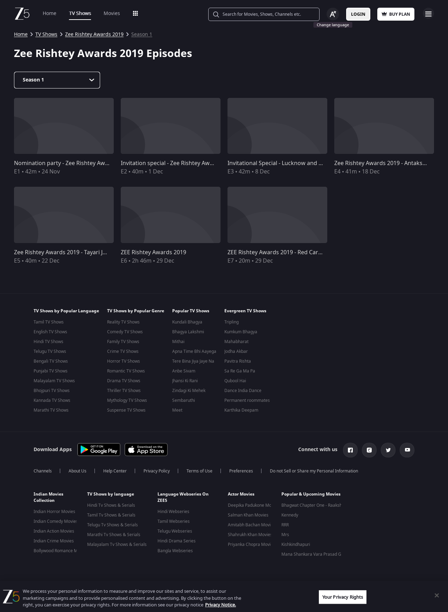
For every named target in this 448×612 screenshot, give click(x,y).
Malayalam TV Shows (54, 381)
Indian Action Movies (54, 531)
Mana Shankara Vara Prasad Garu (314, 554)
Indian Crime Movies (54, 541)
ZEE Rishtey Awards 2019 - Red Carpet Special (287, 252)
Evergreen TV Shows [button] (245, 311)
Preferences (241, 471)
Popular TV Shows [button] (190, 311)
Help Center (115, 471)
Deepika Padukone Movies (253, 505)
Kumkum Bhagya (240, 332)
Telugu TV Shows (50, 351)
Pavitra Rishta (237, 361)
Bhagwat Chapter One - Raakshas (313, 505)
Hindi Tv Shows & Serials (111, 505)
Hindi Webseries (173, 511)
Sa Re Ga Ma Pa (239, 371)
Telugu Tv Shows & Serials (112, 525)
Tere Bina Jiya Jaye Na (193, 361)
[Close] (436, 595)
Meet (177, 410)
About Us (77, 471)
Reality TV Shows (123, 322)
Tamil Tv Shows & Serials (111, 515)
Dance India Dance (242, 390)
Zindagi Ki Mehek (188, 390)
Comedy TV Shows (125, 332)
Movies (112, 13)
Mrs (285, 535)
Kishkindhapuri (295, 544)
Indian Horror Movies (54, 511)
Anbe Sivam (183, 371)
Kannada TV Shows (52, 400)
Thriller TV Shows (124, 390)
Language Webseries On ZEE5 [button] (183, 497)
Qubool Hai (235, 381)
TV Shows (80, 13)
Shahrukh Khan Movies (250, 535)
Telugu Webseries (175, 531)
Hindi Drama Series (177, 541)
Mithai (178, 342)
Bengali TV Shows (51, 361)
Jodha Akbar (236, 351)
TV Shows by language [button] (110, 494)
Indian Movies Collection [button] (48, 497)
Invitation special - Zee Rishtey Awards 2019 (178, 163)
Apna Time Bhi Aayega (194, 351)
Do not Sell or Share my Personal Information (314, 471)
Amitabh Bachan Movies (251, 525)
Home (49, 13)
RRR (285, 525)
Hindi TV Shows (48, 342)
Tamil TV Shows (49, 322)
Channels (43, 471)
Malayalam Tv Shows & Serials (117, 544)
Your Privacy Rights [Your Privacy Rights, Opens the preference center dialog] (342, 596)
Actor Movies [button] (241, 494)
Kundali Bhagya (187, 322)
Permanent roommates (247, 400)
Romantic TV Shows (126, 371)
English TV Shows (50, 332)
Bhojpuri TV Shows (52, 390)
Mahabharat (236, 342)
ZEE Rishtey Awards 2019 (153, 252)
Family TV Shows (123, 342)
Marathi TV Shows (51, 410)
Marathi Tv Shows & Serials (113, 535)
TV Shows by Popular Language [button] (66, 311)
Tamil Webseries (174, 521)
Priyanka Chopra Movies (251, 544)
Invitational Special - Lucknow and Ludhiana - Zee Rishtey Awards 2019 (320, 163)
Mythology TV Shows (127, 400)
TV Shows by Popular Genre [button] (135, 311)
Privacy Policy (157, 471)
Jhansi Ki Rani (185, 381)
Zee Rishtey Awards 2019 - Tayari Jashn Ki (68, 252)
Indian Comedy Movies (56, 521)
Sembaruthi (183, 400)
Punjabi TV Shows (51, 371)
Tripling (231, 322)
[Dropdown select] (57, 80)
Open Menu (428, 13)
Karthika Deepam (241, 410)
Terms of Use (199, 471)
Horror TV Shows (123, 361)
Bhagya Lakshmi (188, 332)
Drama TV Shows (123, 381)
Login (358, 14)
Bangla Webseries (175, 551)
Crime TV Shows (123, 351)
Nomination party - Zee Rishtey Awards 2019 (72, 163)
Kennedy (289, 515)
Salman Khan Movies (248, 515)
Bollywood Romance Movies (61, 551)
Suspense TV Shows (126, 410)
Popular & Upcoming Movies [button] (311, 494)
